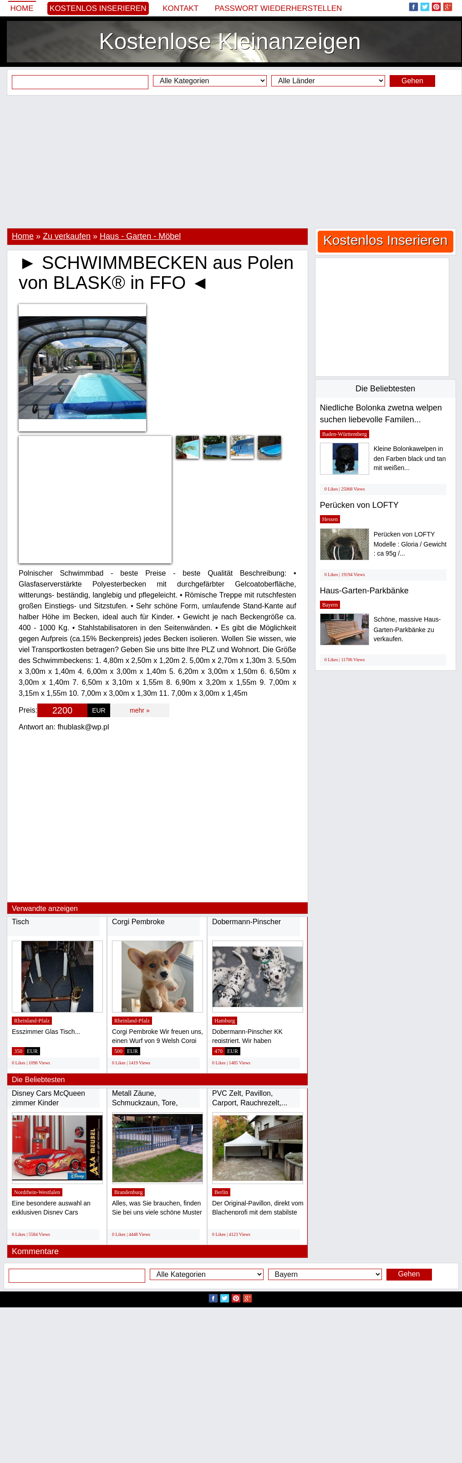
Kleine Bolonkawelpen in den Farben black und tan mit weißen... (410, 458)
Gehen (412, 81)
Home (22, 8)
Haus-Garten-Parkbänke (364, 590)
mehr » (140, 710)
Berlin (221, 1192)
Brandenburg (128, 1192)
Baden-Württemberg (344, 434)
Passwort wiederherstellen (278, 8)
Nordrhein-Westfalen (37, 1192)
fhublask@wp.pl (83, 727)
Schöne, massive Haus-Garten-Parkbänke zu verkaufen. (407, 629)
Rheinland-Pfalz (32, 1021)
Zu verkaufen (67, 236)
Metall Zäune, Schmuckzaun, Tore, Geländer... (145, 1103)
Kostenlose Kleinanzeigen (229, 41)
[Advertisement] (231, 161)
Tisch (20, 922)
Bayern (330, 605)
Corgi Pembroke (138, 922)
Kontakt (180, 8)
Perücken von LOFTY (359, 505)
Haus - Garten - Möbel (140, 236)
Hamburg (224, 1021)
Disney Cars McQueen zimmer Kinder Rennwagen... (48, 1103)
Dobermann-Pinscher (246, 922)
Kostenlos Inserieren (98, 8)
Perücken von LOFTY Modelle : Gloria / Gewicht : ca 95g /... (410, 544)
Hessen (330, 519)
